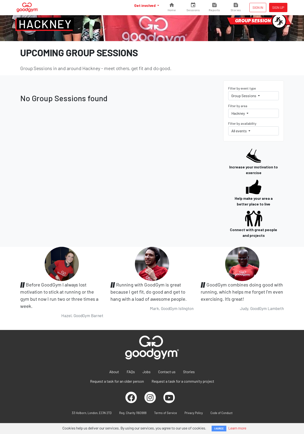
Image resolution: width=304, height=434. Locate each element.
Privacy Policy (194, 413)
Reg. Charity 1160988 (133, 413)
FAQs (131, 371)
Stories (189, 371)
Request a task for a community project (183, 381)
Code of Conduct (221, 413)
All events (239, 131)
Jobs (146, 371)
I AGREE (219, 428)
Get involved (145, 5)
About (114, 371)
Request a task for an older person (117, 381)
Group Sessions (244, 95)
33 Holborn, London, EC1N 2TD (92, 413)
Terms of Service (165, 413)
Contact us (167, 371)
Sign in (257, 7)
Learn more (237, 428)
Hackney (45, 24)
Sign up (278, 7)
